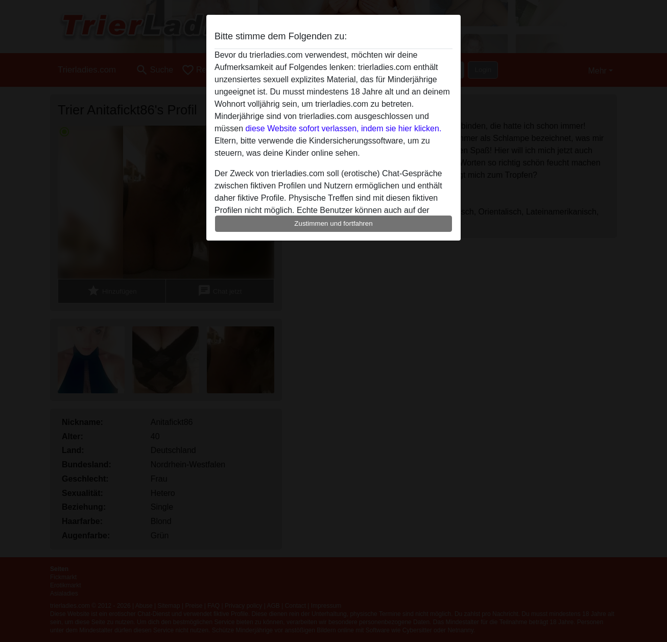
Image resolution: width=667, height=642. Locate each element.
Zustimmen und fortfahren (333, 223)
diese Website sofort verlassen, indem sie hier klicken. (343, 128)
